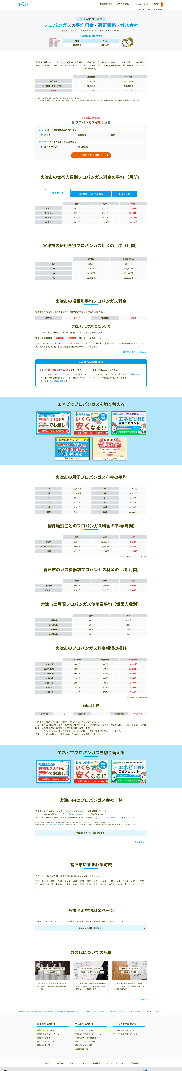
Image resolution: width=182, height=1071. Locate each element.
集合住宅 (80, 134)
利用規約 (96, 1063)
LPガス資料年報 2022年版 (57, 824)
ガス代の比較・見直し (84, 1030)
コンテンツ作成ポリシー (114, 1063)
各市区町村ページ (77, 814)
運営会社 (61, 1063)
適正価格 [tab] (91, 194)
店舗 (111, 134)
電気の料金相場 (43, 1037)
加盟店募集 (134, 1063)
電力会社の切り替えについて (125, 1034)
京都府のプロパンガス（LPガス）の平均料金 (109, 1011)
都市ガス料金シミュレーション (88, 1041)
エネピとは (47, 1063)
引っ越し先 (81, 146)
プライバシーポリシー (78, 1063)
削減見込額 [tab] (124, 194)
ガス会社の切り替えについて (125, 1030)
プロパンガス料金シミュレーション (90, 1034)
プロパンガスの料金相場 (85, 1037)
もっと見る (139, 841)
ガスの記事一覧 (81, 1048)
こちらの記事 (109, 817)
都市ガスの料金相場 (83, 1045)
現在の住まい (48, 146)
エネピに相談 (57, 380)
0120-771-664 (130, 4)
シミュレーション (84, 4)
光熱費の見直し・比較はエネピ (30, 1011)
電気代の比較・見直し (46, 1030)
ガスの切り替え (66, 4)
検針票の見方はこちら (133, 352)
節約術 (99, 4)
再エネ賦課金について (46, 1041)
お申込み (153, 4)
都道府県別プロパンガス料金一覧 (78, 1011)
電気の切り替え (48, 4)
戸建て (45, 134)
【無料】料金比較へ (95, 155)
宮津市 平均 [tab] (57, 193)
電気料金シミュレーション (48, 1034)
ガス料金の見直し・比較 (54, 1011)
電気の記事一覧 (43, 1045)
